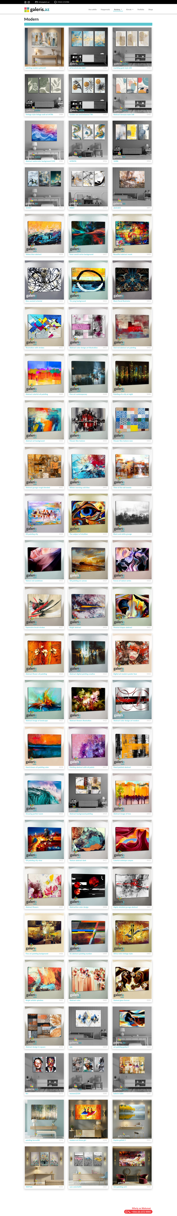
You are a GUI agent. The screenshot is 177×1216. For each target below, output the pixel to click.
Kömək (129, 9)
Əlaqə (150, 9)
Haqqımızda (105, 9)
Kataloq (117, 9)
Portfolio (141, 9)
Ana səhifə (93, 9)
